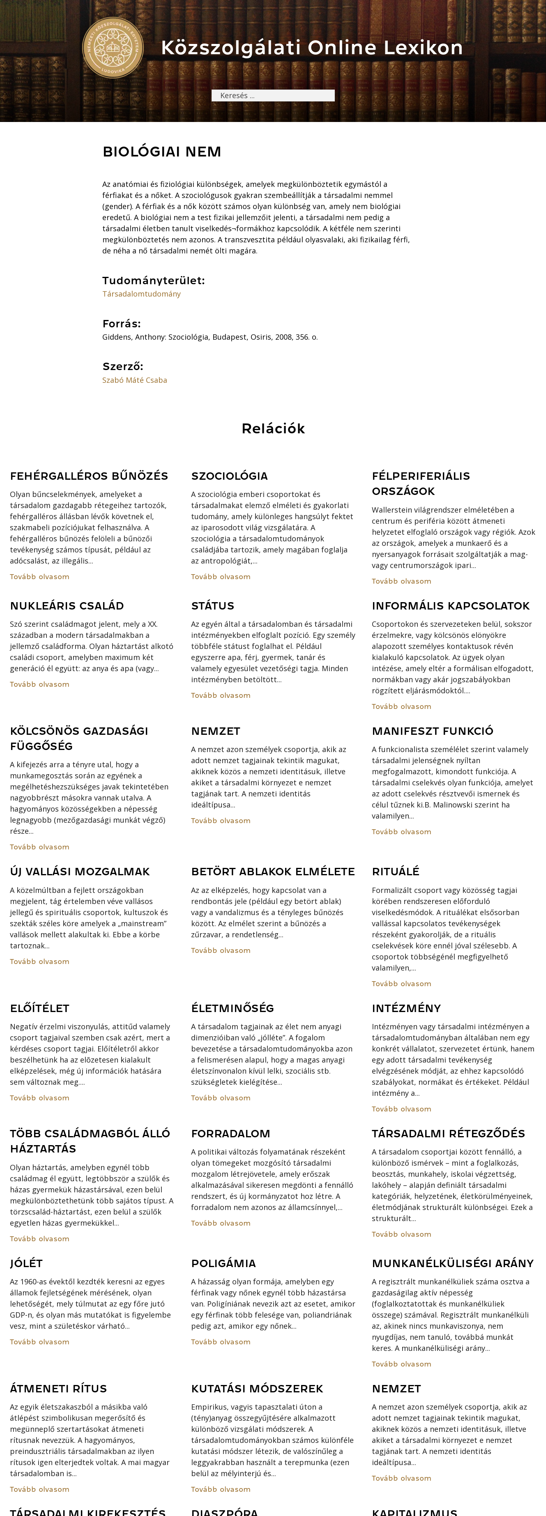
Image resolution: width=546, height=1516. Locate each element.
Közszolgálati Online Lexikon (312, 47)
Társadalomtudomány (141, 294)
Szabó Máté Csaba (134, 380)
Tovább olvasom (39, 576)
